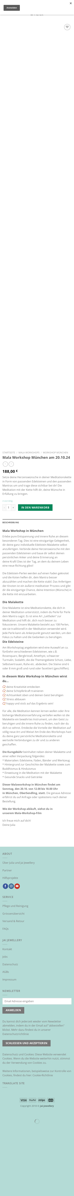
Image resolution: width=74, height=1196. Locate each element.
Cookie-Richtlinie (43, 1138)
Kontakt (7, 1012)
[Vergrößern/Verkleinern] (13, 1176)
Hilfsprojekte (10, 941)
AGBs (5, 1035)
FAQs (5, 992)
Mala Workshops (29, 515)
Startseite (8, 515)
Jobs (5, 1020)
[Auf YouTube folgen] (17, 949)
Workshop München (55, 515)
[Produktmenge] (8, 571)
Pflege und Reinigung (15, 969)
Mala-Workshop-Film (28, 876)
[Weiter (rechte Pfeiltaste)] (13, 1190)
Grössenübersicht (13, 977)
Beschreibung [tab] (10, 585)
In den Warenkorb (35, 571)
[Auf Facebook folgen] (5, 949)
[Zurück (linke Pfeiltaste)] (3, 1190)
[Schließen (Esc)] (3, 1176)
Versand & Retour (13, 984)
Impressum (9, 1043)
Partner (7, 933)
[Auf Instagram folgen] (11, 949)
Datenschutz (10, 1027)
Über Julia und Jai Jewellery (18, 926)
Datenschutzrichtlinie (15, 1097)
